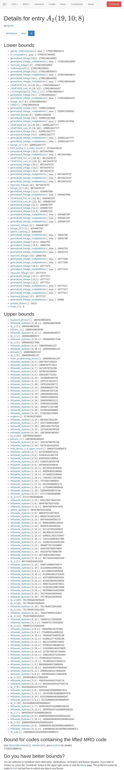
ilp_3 (12, 625)
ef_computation (18, 54)
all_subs (14, 732)
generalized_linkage (20, 58)
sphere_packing (18, 510)
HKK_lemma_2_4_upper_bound (26, 448)
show (39, 51)
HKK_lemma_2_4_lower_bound (26, 148)
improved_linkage (19, 65)
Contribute (114, 4)
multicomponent (18, 68)
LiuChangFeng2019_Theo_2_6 (26, 91)
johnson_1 (15, 329)
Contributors (77, 4)
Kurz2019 (56, 745)
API (12, 25)
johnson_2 (15, 439)
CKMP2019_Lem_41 (20, 88)
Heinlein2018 (38, 745)
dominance (11, 33)
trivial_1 (14, 306)
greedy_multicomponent (22, 51)
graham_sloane (18, 303)
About (91, 4)
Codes (52, 4)
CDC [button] (14, 4)
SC (5, 4)
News (63, 4)
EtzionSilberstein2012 (20, 745)
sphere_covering (18, 231)
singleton (14, 416)
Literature (39, 4)
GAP (15, 768)
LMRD (13, 105)
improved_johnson (19, 320)
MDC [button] (26, 4)
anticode (14, 352)
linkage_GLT (16, 101)
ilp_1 (12, 326)
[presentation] (65, 19)
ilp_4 (12, 436)
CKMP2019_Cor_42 (20, 85)
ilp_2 (12, 355)
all (31, 33)
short (23, 33)
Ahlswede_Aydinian (20, 323)
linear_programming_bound (24, 358)
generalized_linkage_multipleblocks (28, 61)
